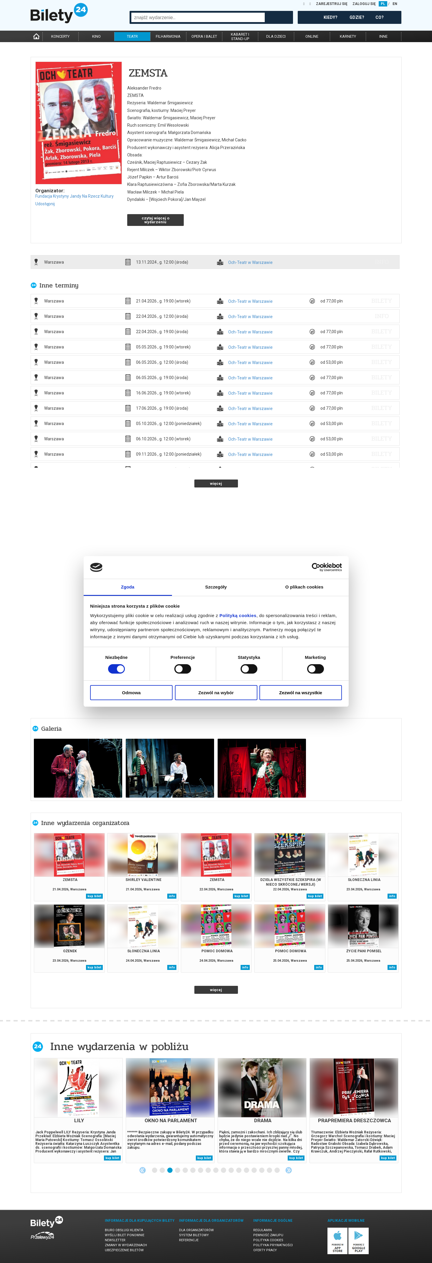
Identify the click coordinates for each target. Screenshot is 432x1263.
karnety (348, 36)
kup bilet (94, 896)
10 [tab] (224, 1170)
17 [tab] (277, 1170)
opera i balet (204, 36)
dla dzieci (276, 36)
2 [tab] (162, 1170)
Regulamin (262, 1230)
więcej (216, 483)
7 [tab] (201, 1170)
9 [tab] (216, 1170)
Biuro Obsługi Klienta (124, 1230)
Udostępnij (45, 203)
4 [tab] (178, 1170)
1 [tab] (155, 1170)
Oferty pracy (265, 1250)
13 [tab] (247, 1170)
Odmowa (131, 692)
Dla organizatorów (196, 1230)
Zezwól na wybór (216, 692)
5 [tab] (185, 1170)
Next (288, 1170)
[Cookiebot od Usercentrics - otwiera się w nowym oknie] (316, 567)
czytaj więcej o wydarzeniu (155, 220)
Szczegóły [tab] (216, 586)
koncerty (60, 36)
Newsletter (115, 1240)
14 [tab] (254, 1170)
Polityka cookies (268, 1240)
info (382, 262)
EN (395, 4)
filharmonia (168, 36)
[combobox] (198, 17)
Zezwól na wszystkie (300, 692)
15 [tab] (262, 1170)
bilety (381, 301)
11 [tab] (231, 1170)
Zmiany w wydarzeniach (126, 1245)
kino (96, 36)
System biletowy (194, 1235)
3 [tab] (170, 1170)
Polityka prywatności (273, 1245)
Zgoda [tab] (128, 586)
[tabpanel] (78, 1110)
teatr (132, 36)
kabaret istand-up (240, 36)
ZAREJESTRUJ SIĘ (331, 4)
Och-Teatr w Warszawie (250, 262)
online (311, 36)
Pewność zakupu (268, 1235)
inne (383, 36)
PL (383, 4)
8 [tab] (208, 1170)
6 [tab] (193, 1170)
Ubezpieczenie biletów (124, 1250)
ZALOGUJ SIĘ (364, 4)
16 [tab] (270, 1170)
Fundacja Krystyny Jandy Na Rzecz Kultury (74, 196)
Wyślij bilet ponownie (124, 1235)
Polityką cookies (237, 615)
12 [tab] (239, 1170)
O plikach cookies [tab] (304, 586)
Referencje (188, 1240)
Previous (142, 1170)
